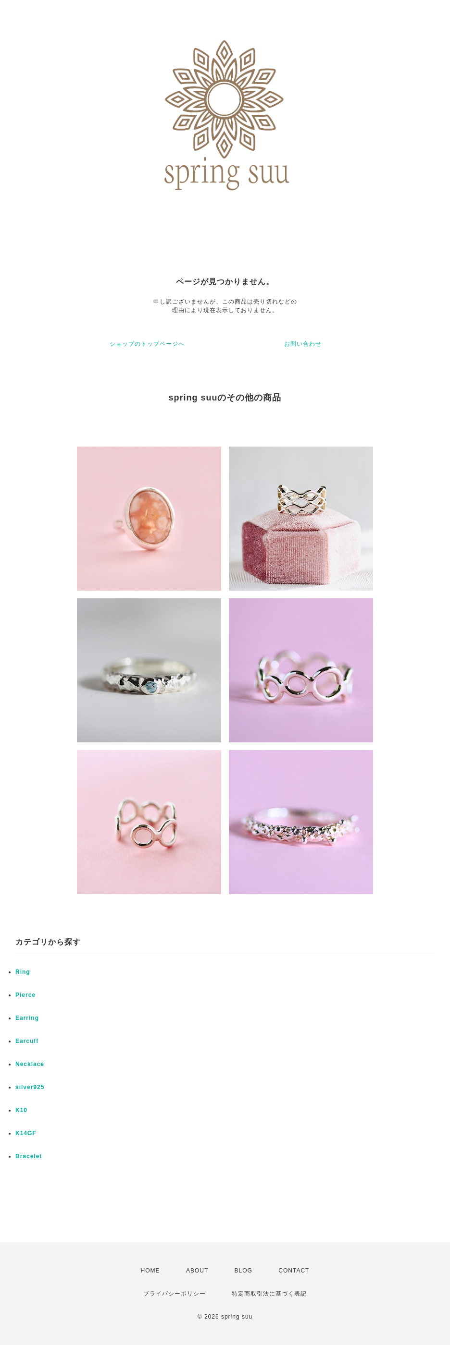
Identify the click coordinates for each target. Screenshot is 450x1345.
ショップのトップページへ (147, 343)
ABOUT (197, 1270)
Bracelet (28, 1156)
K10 (21, 1110)
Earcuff (26, 1041)
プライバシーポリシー (174, 1293)
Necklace (29, 1064)
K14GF (26, 1133)
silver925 (29, 1087)
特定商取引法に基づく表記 (269, 1293)
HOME (150, 1270)
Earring (27, 1018)
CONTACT (293, 1270)
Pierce (25, 995)
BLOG (243, 1270)
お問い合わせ (303, 343)
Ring (22, 972)
